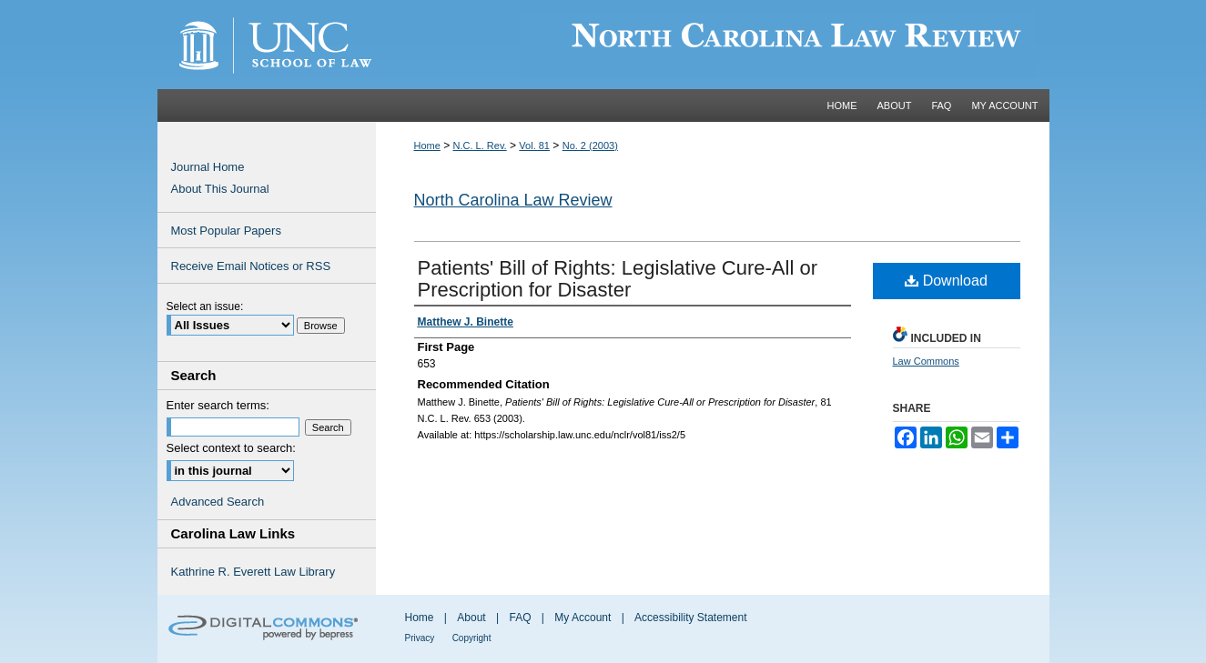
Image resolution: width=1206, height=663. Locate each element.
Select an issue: (205, 306)
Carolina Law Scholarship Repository (712, 44)
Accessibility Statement (690, 617)
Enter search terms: (218, 405)
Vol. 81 (534, 145)
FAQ (520, 617)
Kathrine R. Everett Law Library (253, 571)
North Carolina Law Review (513, 200)
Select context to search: (231, 448)
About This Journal (220, 189)
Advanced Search (218, 501)
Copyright (472, 638)
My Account (582, 617)
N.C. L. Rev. (480, 145)
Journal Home (208, 167)
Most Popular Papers (226, 230)
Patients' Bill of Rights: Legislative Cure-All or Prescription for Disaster (618, 278)
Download (946, 280)
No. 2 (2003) (590, 145)
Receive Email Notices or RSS (251, 266)
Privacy (420, 638)
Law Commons (926, 361)
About (471, 617)
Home (427, 145)
